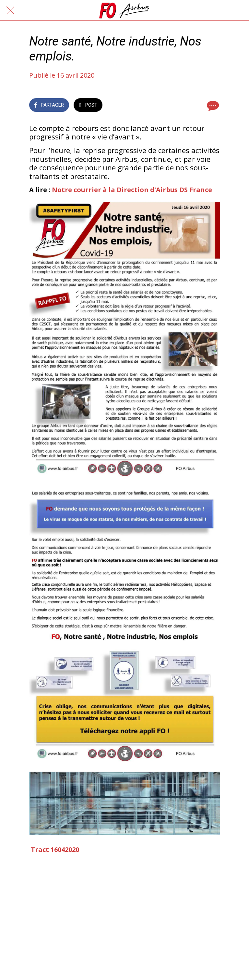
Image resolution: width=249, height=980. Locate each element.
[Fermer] (10, 10)
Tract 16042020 (55, 849)
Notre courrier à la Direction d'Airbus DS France (132, 189)
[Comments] (212, 105)
